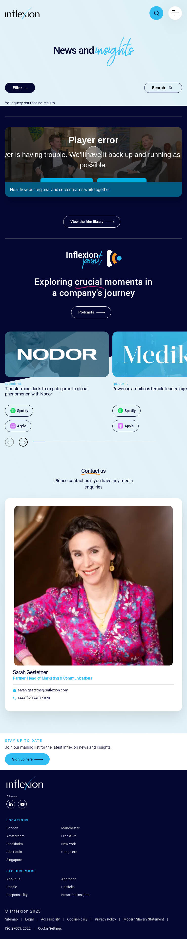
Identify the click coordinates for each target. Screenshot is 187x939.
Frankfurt (68, 836)
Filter (20, 87)
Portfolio (68, 887)
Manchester (70, 828)
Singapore (14, 860)
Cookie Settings (50, 928)
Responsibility (17, 895)
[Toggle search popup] (156, 13)
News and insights (75, 895)
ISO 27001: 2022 (18, 928)
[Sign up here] (27, 759)
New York (68, 844)
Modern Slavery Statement (144, 919)
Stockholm (14, 844)
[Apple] (18, 426)
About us (13, 879)
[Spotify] (19, 411)
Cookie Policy (77, 919)
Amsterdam (15, 836)
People (11, 887)
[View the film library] (91, 222)
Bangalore (69, 852)
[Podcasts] (91, 312)
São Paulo (14, 852)
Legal (29, 919)
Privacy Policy (105, 919)
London (12, 828)
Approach (68, 879)
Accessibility (50, 919)
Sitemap (11, 919)
